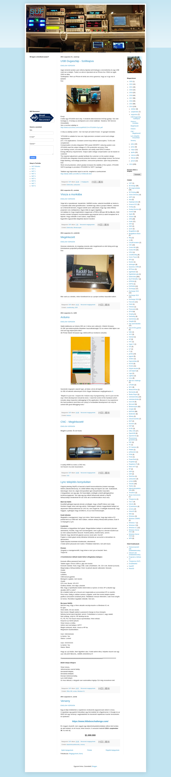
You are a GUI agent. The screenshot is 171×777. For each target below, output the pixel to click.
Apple (131, 214)
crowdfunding (70, 307)
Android (131, 212)
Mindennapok (77, 227)
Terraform (132, 492)
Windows (132, 516)
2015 (131, 104)
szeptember (135, 112)
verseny (82, 744)
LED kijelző (132, 371)
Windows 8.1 (81, 691)
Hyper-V (131, 344)
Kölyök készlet (133, 368)
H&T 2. (33, 171)
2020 (131, 90)
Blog (130, 238)
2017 (131, 98)
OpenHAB (132, 433)
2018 (131, 95)
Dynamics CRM (134, 267)
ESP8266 (132, 286)
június (133, 147)
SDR (76, 307)
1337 (130, 183)
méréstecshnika (134, 399)
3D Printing (132, 192)
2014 (131, 106)
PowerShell (132, 459)
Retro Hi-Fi (132, 466)
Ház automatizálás (135, 324)
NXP (130, 426)
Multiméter (132, 414)
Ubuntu (131, 504)
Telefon (131, 486)
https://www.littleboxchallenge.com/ (90, 721)
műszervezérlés (134, 419)
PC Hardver (132, 447)
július (133, 144)
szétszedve (77, 184)
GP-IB (131, 311)
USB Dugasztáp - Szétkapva (77, 61)
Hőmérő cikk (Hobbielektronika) (134, 553)
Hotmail (131, 337)
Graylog (131, 314)
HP (130, 339)
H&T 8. (33, 186)
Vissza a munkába (71, 194)
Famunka (132, 302)
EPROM (131, 281)
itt (112, 391)
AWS (130, 226)
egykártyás (132, 272)
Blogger (94, 766)
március (133, 155)
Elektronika (70, 184)
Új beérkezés (133, 506)
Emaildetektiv (133, 563)
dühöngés (132, 264)
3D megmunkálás (134, 188)
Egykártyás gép (134, 274)
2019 (131, 92)
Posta (131, 457)
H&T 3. (33, 174)
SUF (37, 11)
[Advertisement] (39, 226)
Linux (130, 378)
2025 (131, 81)
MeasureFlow (133, 389)
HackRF (131, 566)
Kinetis (131, 366)
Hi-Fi (130, 334)
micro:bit (131, 402)
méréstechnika (133, 397)
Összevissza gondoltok (133, 439)
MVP (130, 421)
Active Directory (134, 195)
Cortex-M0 (132, 247)
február (133, 158)
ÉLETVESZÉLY (134, 279)
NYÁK (131, 428)
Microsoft (132, 404)
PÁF (130, 442)
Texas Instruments (134, 495)
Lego (130, 373)
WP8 (130, 538)
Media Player (133, 394)
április (133, 152)
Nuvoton (131, 423)
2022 (131, 84)
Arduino (65, 317)
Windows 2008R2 (134, 518)
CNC (68, 475)
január (133, 161)
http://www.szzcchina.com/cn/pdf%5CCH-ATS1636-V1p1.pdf (82, 127)
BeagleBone (133, 231)
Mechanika (132, 392)
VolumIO (131, 511)
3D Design (132, 186)
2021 (131, 87)
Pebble (131, 449)
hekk (130, 332)
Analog (131, 207)
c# (129, 240)
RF (130, 469)
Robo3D (131, 568)
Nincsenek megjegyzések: (87, 224)
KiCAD (131, 363)
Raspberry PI (133, 464)
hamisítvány (132, 319)
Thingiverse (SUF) (134, 561)
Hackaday (132, 316)
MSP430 (131, 411)
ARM (130, 219)
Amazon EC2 (133, 204)
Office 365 (69, 691)
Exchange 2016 (134, 299)
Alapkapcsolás (133, 202)
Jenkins (131, 359)
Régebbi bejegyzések (112, 750)
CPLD (131, 252)
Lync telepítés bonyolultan (76, 481)
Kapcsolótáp (133, 361)
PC (130, 445)
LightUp (131, 376)
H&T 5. (33, 178)
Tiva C (131, 502)
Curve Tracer (133, 257)
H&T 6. (33, 181)
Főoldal (89, 750)
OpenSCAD (132, 436)
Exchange (132, 288)
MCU (130, 387)
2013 (131, 164)
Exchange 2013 (134, 295)
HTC (130, 342)
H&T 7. (33, 183)
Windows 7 (132, 523)
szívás (75, 691)
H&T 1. (33, 169)
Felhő (130, 304)
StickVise (132, 476)
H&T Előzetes (35, 166)
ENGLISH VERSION (68, 65)
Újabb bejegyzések (67, 750)
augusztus (134, 114)
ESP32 (131, 284)
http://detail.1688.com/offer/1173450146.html (76, 174)
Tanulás (131, 484)
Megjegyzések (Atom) (76, 753)
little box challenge (135, 380)
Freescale (132, 309)
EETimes (132, 269)
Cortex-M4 (132, 250)
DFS (130, 259)
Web (130, 514)
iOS (130, 346)
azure (130, 229)
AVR (130, 224)
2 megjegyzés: (85, 182)
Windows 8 (132, 525)
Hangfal (131, 321)
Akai (130, 199)
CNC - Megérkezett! (72, 421)
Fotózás (131, 307)
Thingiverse (132, 499)
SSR (130, 474)
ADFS (131, 197)
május (133, 149)
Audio (131, 221)
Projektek (132, 462)
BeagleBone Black (134, 233)
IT (129, 351)
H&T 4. (33, 176)
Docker (131, 262)
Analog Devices (134, 209)
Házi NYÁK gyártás (135, 328)
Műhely (131, 416)
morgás (131, 409)
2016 (131, 101)
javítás (131, 354)
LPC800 (131, 385)
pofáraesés (132, 452)
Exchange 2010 (134, 291)
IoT (130, 349)
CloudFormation (134, 242)
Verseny (65, 700)
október (133, 109)
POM (130, 454)
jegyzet (131, 356)
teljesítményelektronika (73, 744)
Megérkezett (68, 237)
